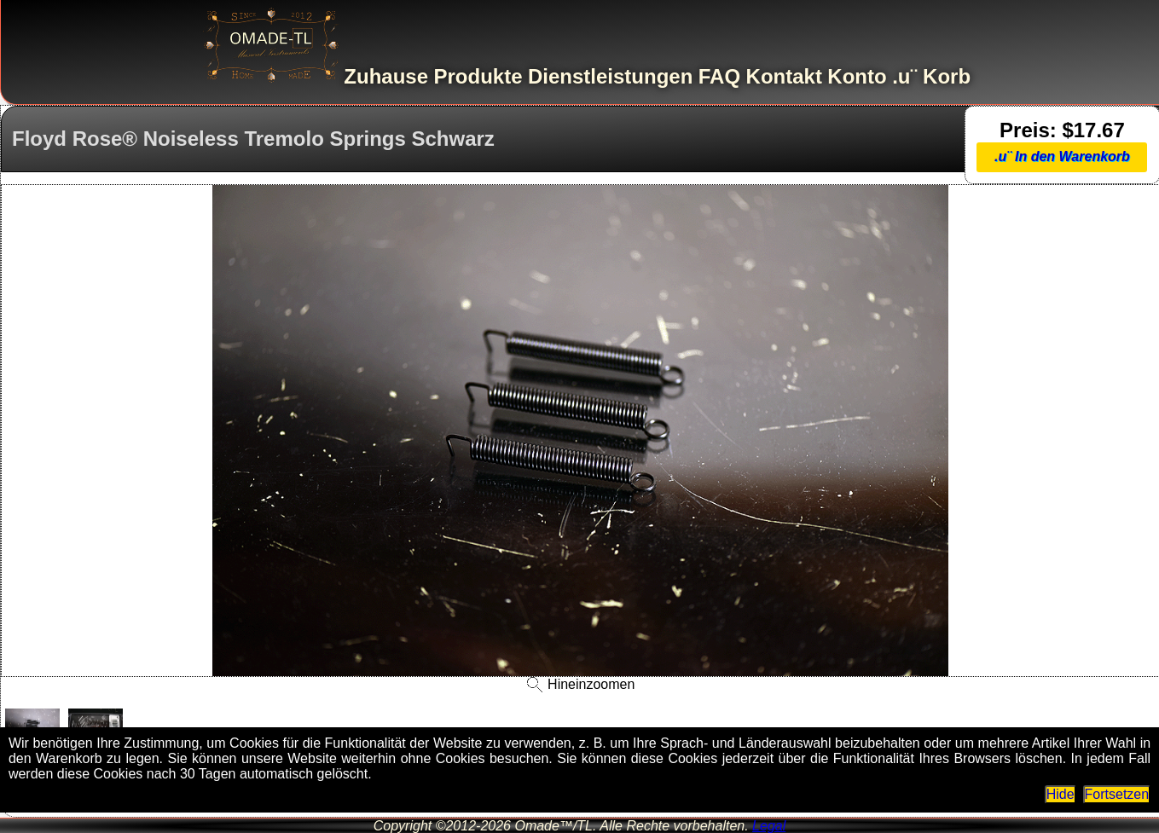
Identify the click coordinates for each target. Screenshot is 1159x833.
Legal (768, 826)
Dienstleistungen (610, 76)
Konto (856, 76)
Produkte (477, 76)
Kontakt (784, 76)
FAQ (719, 76)
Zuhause (386, 76)
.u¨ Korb (931, 76)
